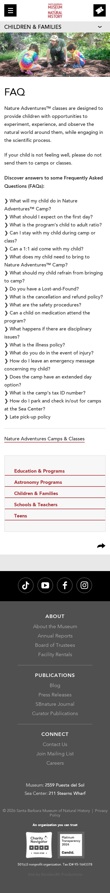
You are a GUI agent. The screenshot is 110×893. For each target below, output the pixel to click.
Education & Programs (39, 471)
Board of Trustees (55, 645)
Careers (55, 763)
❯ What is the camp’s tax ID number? (44, 393)
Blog (55, 685)
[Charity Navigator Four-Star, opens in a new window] (39, 846)
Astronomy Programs (38, 482)
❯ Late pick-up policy (27, 417)
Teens (20, 516)
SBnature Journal (55, 704)
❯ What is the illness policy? (34, 345)
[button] (10, 10)
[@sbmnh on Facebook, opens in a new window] (65, 585)
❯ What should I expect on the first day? (48, 217)
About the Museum (55, 626)
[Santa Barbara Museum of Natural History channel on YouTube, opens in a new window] (45, 585)
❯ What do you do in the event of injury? (48, 353)
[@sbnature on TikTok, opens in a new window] (26, 585)
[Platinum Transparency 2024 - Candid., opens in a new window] (71, 846)
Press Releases (55, 695)
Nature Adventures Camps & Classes (44, 439)
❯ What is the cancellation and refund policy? (53, 297)
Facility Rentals (55, 654)
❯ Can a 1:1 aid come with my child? (43, 249)
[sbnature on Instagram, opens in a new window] (84, 585)
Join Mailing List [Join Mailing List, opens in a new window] (55, 754)
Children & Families (32, 27)
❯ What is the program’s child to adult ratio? (53, 225)
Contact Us (55, 744)
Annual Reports (55, 636)
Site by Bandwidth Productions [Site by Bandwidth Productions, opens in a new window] (55, 875)
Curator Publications (55, 713)
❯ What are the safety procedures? (42, 305)
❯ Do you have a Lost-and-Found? (41, 289)
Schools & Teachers (35, 505)
